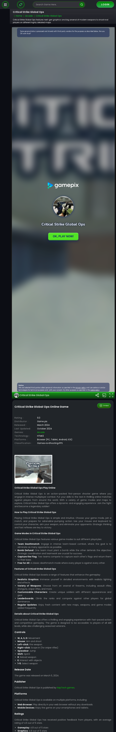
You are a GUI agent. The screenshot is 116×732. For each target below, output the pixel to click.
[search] (81, 4)
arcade (41, 432)
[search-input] (56, 4)
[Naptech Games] (20, 4)
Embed (104, 405)
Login (105, 4)
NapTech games (65, 687)
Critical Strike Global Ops (31, 395)
